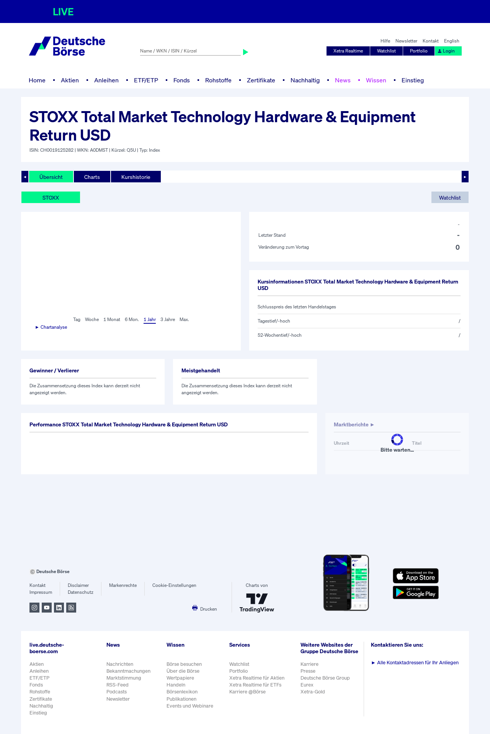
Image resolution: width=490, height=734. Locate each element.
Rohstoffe (218, 80)
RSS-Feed (117, 685)
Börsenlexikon (182, 691)
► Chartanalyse (51, 327)
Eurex (307, 685)
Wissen (376, 80)
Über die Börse (183, 671)
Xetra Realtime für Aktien (256, 678)
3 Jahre (167, 319)
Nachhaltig (305, 80)
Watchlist (386, 51)
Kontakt (431, 41)
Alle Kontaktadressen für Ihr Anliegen (415, 662)
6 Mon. (132, 319)
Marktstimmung (123, 678)
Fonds (181, 80)
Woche (92, 319)
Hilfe (385, 41)
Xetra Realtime (348, 51)
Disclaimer (78, 585)
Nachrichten (119, 664)
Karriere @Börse (247, 691)
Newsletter (406, 41)
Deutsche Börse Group (325, 678)
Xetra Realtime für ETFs (255, 685)
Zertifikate (261, 80)
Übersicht (51, 176)
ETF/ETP (146, 80)
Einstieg (413, 80)
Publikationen (181, 699)
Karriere (309, 664)
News (343, 80)
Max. (184, 319)
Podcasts (116, 691)
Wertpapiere (180, 678)
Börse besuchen (184, 664)
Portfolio (419, 51)
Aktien (70, 80)
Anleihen (106, 80)
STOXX (50, 197)
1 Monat (111, 319)
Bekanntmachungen (128, 671)
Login (446, 51)
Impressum (40, 592)
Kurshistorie (135, 176)
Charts (92, 176)
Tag (76, 319)
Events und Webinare (190, 706)
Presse (308, 671)
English (451, 41)
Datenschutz (80, 592)
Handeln (176, 685)
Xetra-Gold (313, 691)
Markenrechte (123, 585)
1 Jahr (150, 319)
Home (37, 80)
